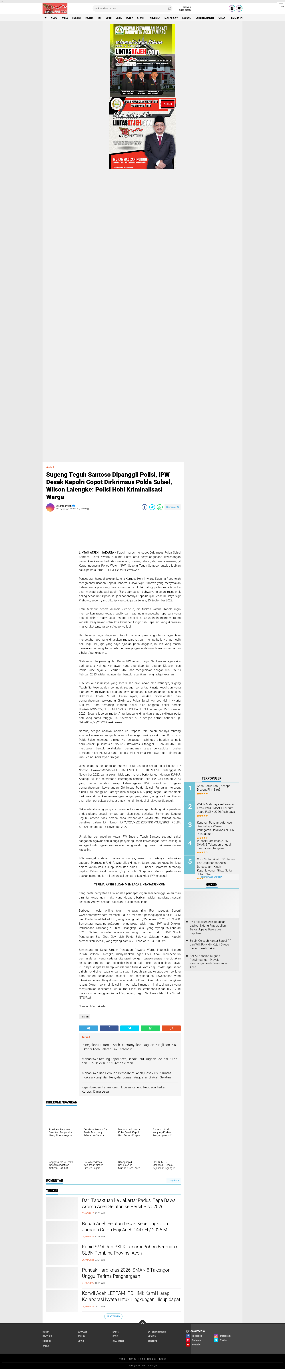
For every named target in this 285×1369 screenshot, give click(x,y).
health (152, 1336)
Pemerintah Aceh (240, 17)
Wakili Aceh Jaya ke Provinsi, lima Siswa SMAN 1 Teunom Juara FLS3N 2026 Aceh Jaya (216, 808)
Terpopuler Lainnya (211, 877)
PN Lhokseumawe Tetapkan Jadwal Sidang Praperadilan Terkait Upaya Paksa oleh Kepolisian (208, 927)
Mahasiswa (171, 17)
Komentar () (172, 507)
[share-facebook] (144, 507)
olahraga (118, 1341)
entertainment (205, 17)
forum (81, 1336)
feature (47, 1336)
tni (99, 17)
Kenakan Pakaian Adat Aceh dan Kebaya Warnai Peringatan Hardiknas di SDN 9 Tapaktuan (215, 828)
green (222, 17)
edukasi (187, 17)
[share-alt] (88, 1028)
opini (109, 17)
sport (140, 17)
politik (89, 17)
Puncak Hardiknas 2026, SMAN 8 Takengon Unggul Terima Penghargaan (126, 1273)
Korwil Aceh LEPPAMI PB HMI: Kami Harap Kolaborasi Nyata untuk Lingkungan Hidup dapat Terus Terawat (131, 1299)
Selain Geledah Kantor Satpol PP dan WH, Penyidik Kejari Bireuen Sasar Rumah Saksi (210, 944)
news (54, 17)
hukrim (76, 17)
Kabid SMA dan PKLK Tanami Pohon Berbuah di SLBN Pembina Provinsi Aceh (131, 1250)
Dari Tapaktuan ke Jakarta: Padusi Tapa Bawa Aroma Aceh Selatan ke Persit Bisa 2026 (129, 1203)
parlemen (154, 17)
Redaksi (151, 1358)
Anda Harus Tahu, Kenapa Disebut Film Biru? (213, 788)
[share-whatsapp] (160, 507)
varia (64, 17)
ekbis (119, 17)
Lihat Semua (113, 1316)
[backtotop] (142, 1323)
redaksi (152, 1341)
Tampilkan (173, 1180)
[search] (132, 8)
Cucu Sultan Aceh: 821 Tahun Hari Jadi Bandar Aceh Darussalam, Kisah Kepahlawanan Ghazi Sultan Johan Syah (216, 867)
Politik (141, 1358)
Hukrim (131, 1358)
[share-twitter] (152, 507)
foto (115, 1336)
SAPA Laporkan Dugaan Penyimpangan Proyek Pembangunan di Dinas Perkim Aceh (209, 961)
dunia (129, 17)
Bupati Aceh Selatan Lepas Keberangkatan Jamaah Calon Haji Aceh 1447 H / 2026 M (125, 1226)
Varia (122, 1358)
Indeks (162, 1358)
